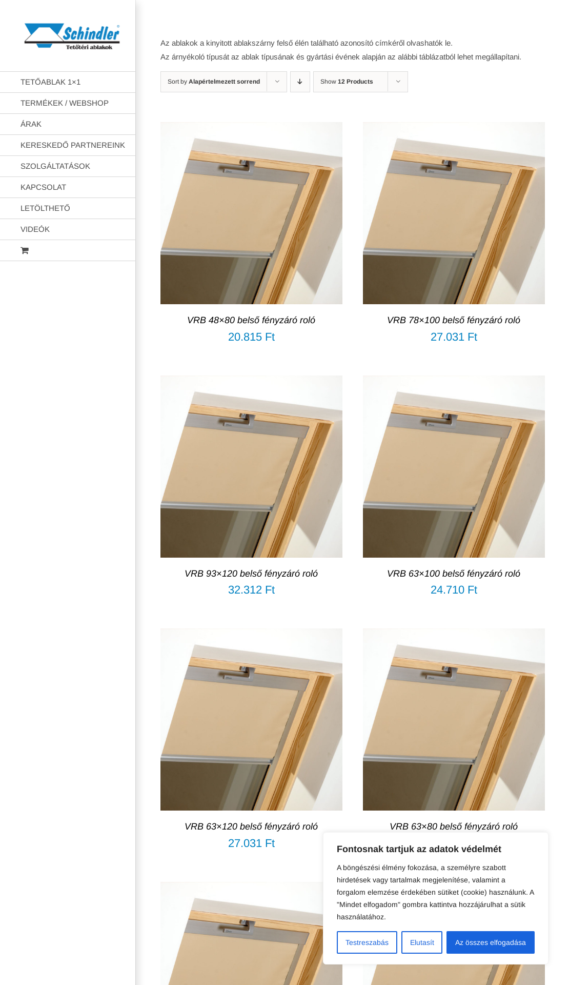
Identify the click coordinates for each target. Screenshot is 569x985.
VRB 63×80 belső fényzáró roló (454, 826)
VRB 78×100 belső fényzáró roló (453, 320)
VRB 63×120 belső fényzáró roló (251, 826)
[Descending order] (300, 81)
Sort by (214, 81)
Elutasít (422, 942)
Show (346, 81)
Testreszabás (367, 942)
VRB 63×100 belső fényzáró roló (453, 573)
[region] (435, 898)
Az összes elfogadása (490, 942)
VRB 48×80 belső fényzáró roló (251, 320)
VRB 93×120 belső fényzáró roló (251, 573)
